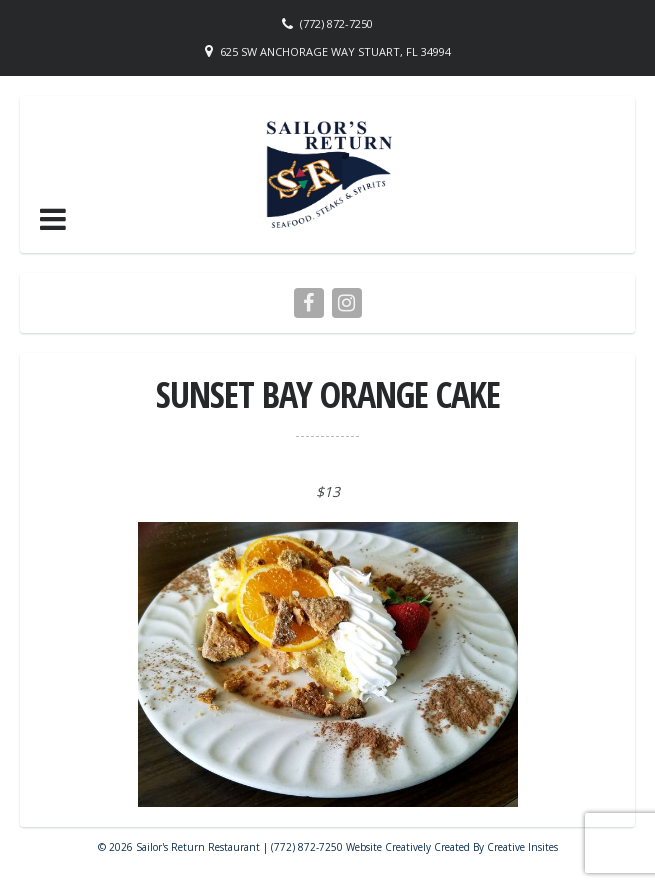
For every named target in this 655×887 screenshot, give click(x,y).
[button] (53, 219)
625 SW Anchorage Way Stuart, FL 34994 (335, 51)
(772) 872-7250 (336, 23)
